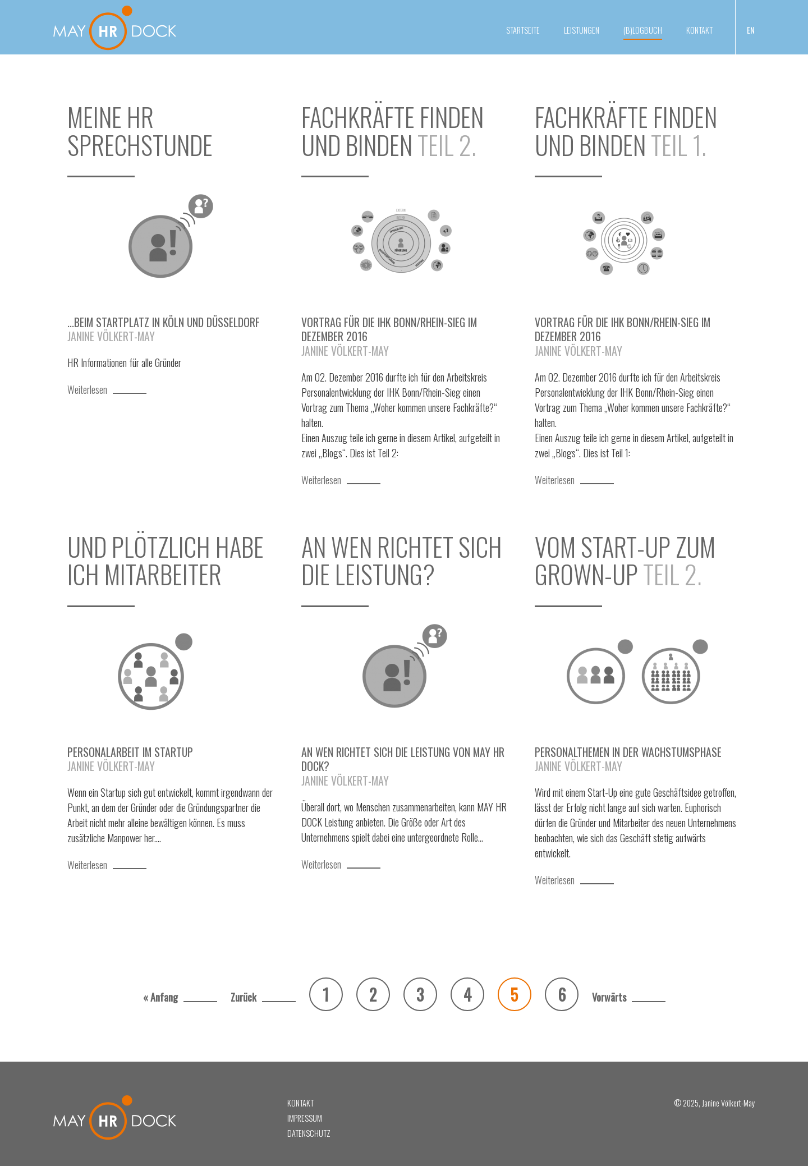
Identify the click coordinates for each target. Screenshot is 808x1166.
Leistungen (581, 30)
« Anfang (160, 997)
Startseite (523, 30)
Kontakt (699, 30)
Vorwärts (609, 997)
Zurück (243, 997)
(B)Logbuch (642, 30)
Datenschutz (308, 1133)
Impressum (304, 1118)
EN (751, 30)
